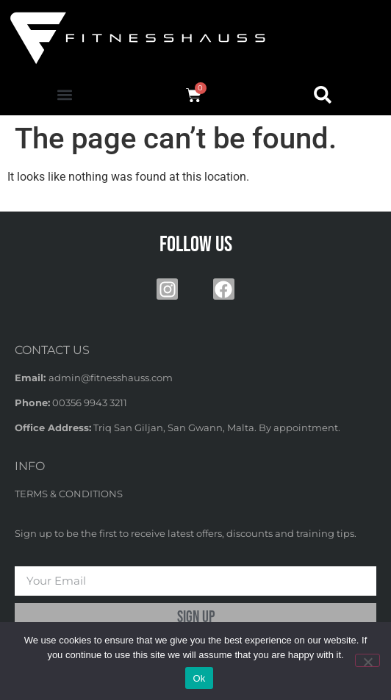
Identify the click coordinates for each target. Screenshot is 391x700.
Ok (199, 678)
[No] (367, 660)
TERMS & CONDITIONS (69, 493)
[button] (64, 95)
